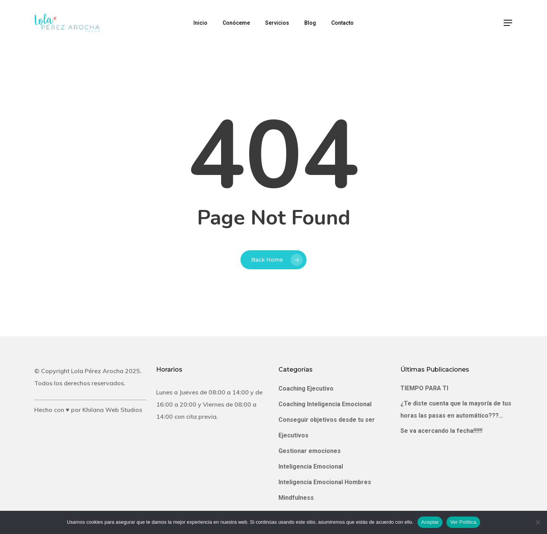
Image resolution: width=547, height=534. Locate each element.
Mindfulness (296, 497)
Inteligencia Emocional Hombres (324, 482)
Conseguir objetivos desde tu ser (326, 419)
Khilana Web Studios (112, 409)
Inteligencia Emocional (310, 466)
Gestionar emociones (309, 451)
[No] (537, 522)
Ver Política (463, 522)
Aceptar (430, 522)
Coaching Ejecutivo (306, 388)
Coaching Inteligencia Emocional (325, 404)
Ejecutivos (293, 435)
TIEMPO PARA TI (424, 388)
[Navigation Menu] (508, 23)
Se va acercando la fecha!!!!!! (441, 430)
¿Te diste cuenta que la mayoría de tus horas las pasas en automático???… (455, 409)
